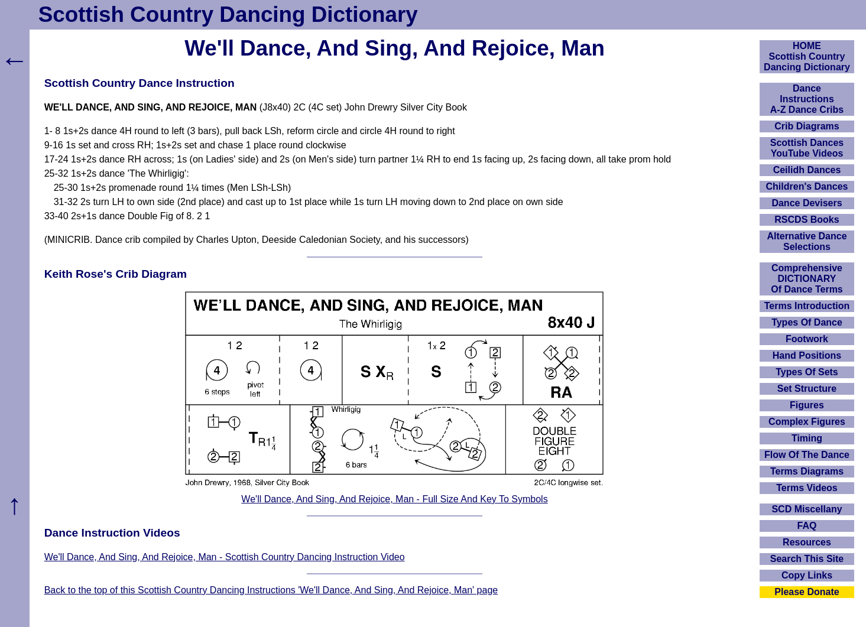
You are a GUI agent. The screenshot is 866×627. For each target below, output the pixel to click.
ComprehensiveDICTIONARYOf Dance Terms (807, 278)
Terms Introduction (807, 306)
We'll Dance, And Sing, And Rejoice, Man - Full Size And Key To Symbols (394, 499)
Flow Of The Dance (806, 455)
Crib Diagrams (806, 126)
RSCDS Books (806, 220)
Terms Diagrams (807, 471)
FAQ (807, 526)
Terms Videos (806, 488)
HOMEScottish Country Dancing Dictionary (807, 56)
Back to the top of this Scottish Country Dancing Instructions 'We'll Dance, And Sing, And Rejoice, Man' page (271, 590)
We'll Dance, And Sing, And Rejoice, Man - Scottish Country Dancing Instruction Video (224, 557)
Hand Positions (807, 355)
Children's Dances (807, 186)
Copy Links (806, 575)
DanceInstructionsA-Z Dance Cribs (807, 99)
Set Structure (806, 389)
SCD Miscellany (806, 509)
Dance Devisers (806, 203)
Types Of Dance (806, 322)
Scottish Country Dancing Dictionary (228, 14)
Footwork (807, 339)
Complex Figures (806, 422)
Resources (807, 542)
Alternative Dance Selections (806, 241)
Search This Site (807, 559)
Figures (807, 405)
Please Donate (806, 592)
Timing (807, 438)
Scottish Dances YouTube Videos (807, 148)
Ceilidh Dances (807, 170)
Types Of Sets (807, 372)
